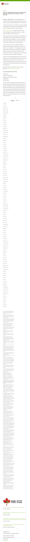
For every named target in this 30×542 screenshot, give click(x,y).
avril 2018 (4, 257)
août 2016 (4, 294)
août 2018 (4, 249)
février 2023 (5, 173)
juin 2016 (4, 298)
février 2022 (5, 189)
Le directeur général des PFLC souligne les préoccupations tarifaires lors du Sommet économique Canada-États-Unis (8, 401)
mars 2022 (4, 187)
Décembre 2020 (5, 204)
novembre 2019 (5, 224)
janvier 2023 (5, 175)
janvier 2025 (5, 128)
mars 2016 (4, 304)
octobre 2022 (5, 181)
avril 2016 (4, 302)
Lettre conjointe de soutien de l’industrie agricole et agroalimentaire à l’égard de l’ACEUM (8, 334)
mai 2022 (4, 183)
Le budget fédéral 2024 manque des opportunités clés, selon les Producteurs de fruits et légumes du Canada (8, 461)
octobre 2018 (5, 245)
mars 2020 (4, 218)
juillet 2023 (5, 163)
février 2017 (5, 283)
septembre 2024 (5, 136)
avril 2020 (4, 216)
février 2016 (5, 306)
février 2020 (5, 220)
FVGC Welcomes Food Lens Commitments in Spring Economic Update (13, 507)
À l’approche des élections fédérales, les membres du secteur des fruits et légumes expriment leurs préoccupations (8, 420)
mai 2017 (4, 277)
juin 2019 (4, 230)
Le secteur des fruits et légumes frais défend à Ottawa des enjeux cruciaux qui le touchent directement (8, 451)
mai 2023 (4, 167)
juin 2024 (4, 142)
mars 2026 (4, 105)
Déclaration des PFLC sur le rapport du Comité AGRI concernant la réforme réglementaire (8, 331)
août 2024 (4, 138)
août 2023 (4, 161)
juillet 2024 (5, 140)
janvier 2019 (5, 240)
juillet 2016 (5, 296)
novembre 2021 (5, 191)
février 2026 (5, 107)
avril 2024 (4, 146)
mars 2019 (4, 236)
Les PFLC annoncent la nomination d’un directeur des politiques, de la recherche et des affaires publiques (8, 353)
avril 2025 (4, 122)
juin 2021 (4, 195)
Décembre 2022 (5, 177)
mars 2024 (4, 148)
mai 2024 (4, 144)
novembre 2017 (5, 267)
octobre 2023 (5, 157)
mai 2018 (4, 255)
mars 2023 (4, 171)
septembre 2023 (5, 159)
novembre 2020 (5, 206)
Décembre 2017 (5, 265)
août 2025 (4, 114)
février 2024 (5, 150)
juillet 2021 (5, 193)
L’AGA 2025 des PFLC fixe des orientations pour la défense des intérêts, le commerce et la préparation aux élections (8, 394)
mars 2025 (4, 124)
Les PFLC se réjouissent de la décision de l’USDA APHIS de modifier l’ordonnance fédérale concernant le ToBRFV (8, 448)
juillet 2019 (5, 228)
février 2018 (5, 261)
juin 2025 (4, 118)
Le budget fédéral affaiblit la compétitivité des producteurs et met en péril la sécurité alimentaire (8, 342)
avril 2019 (4, 234)
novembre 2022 (5, 179)
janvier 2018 (5, 263)
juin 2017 (4, 275)
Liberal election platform (8, 30)
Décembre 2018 (5, 242)
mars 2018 (4, 259)
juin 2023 (4, 165)
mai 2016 (4, 300)
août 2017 (4, 271)
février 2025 (5, 126)
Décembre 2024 (5, 130)
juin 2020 (4, 212)
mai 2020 (4, 214)
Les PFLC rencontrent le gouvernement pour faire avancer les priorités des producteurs (8, 363)
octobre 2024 (5, 134)
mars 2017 (4, 281)
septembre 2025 (5, 112)
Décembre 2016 (5, 287)
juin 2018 (4, 253)
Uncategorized (12, 527)
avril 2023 (4, 169)
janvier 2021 (5, 202)
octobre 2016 (5, 290)
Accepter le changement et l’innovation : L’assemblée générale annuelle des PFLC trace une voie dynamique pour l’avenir (8, 468)
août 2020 (4, 210)
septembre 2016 (5, 292)
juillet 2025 (5, 116)
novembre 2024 (5, 132)
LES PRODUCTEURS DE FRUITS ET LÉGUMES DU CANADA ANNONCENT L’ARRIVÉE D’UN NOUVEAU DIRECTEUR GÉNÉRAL (8, 431)
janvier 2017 (5, 285)
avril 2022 (4, 185)
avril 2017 (4, 279)
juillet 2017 (5, 273)
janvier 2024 (5, 152)
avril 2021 (4, 197)
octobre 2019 (5, 226)
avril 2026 (4, 103)
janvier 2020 (5, 222)
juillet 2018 (5, 251)
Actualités (4, 10)
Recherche (12, 100)
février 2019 (5, 238)
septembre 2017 (5, 269)
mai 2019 (4, 232)
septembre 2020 (5, 208)
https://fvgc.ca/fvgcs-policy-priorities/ (13, 68)
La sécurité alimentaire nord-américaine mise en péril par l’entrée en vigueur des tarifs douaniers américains (8, 404)
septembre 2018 (5, 247)
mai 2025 (4, 120)
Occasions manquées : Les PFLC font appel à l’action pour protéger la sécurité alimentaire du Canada (8, 415)
